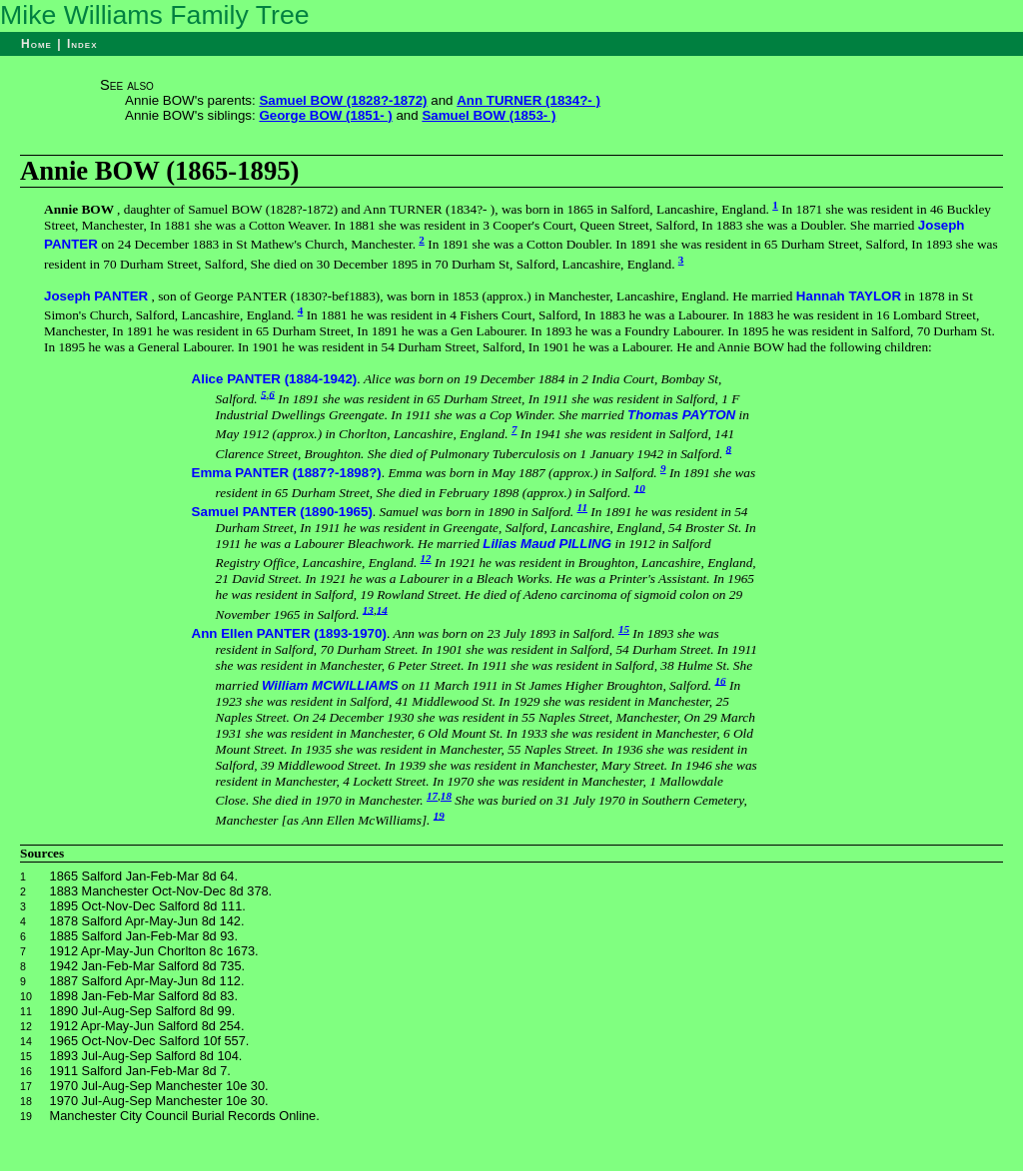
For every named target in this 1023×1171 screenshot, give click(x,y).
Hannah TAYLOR (848, 296)
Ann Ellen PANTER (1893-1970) (289, 633)
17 (432, 796)
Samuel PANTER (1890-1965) (282, 511)
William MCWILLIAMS (330, 685)
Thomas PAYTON (681, 414)
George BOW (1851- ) (325, 115)
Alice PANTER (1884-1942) (275, 378)
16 (720, 680)
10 (639, 487)
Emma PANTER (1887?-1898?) (287, 472)
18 (446, 796)
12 (426, 558)
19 (439, 815)
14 (382, 609)
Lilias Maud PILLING (547, 543)
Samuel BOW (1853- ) (488, 115)
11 (581, 507)
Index (82, 44)
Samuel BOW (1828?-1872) (343, 100)
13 (368, 609)
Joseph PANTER (96, 296)
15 (623, 629)
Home (36, 44)
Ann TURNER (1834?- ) (528, 100)
